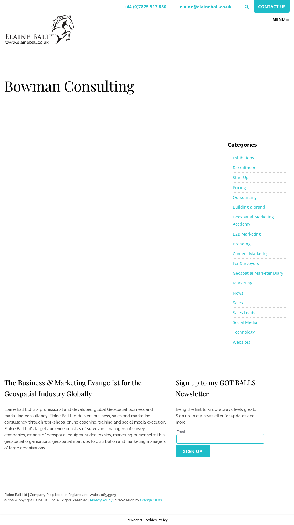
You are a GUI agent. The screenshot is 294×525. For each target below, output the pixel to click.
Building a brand (249, 207)
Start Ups (242, 177)
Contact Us (271, 6)
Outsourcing (245, 197)
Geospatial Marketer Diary (258, 273)
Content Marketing (251, 253)
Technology (244, 332)
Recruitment (245, 167)
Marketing (242, 283)
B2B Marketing (247, 234)
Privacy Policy (101, 500)
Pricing (239, 187)
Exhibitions (243, 158)
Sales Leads (244, 312)
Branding (242, 244)
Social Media (245, 322)
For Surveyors (246, 263)
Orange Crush (151, 500)
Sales (238, 302)
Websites (241, 342)
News (238, 293)
